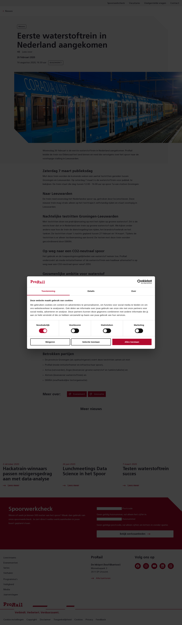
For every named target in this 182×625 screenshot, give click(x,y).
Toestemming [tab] (48, 291)
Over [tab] (133, 291)
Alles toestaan (132, 342)
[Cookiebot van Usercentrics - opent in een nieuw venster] (139, 282)
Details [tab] (90, 291)
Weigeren (50, 342)
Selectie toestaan (91, 342)
